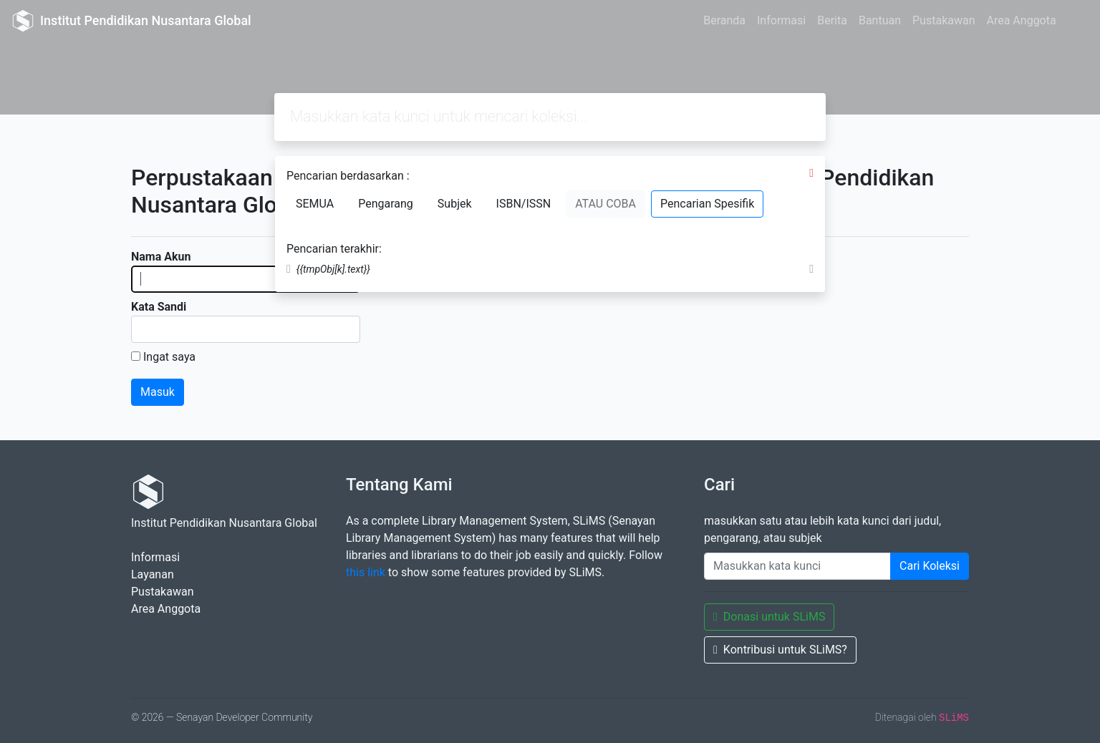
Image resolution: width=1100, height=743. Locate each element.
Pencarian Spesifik (707, 203)
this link (365, 572)
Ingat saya (169, 357)
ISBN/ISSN (523, 203)
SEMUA (315, 203)
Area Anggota (1021, 20)
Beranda (724, 20)
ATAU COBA (605, 203)
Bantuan (880, 20)
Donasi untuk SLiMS (769, 616)
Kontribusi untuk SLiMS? (780, 649)
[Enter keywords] (797, 566)
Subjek (455, 203)
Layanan (152, 574)
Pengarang (385, 203)
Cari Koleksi (929, 566)
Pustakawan (943, 20)
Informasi (781, 20)
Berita (832, 20)
